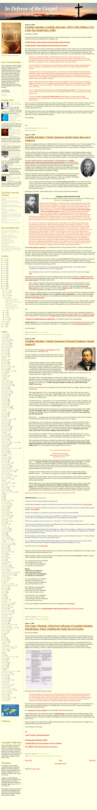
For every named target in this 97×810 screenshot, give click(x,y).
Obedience (4, 576)
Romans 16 (4, 630)
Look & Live (71, 603)
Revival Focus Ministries (7, 235)
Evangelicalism (5, 444)
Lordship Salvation (40, 14)
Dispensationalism (6, 426)
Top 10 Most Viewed (6, 680)
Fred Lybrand (4, 460)
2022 (4, 264)
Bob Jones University (6, 366)
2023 (4, 262)
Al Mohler (4, 334)
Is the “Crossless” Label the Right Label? (37, 735)
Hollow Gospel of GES (7, 486)
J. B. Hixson (4, 502)
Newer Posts (28, 760)
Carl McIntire (4, 375)
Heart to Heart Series (6, 479)
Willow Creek (4, 691)
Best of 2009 (4, 353)
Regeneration (4, 605)
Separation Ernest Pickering (8, 646)
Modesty (3, 560)
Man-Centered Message (7, 543)
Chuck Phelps (4, 395)
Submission (4, 667)
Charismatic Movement (7, 385)
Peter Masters (4, 588)
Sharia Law (4, 649)
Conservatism (4, 403)
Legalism (3, 532)
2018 (4, 272)
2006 (4, 326)
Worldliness (4, 694)
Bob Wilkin (4, 369)
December (7, 290)
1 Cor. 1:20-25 (35, 509)
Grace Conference (5, 474)
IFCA (2, 495)
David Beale (4, 414)
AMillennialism (5, 339)
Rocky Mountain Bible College (9, 627)
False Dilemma (5, 451)
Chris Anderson (5, 390)
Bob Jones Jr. (4, 363)
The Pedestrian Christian (7, 240)
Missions (3, 559)
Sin (2, 652)
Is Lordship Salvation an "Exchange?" (10, 222)
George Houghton (5, 467)
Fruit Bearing (4, 464)
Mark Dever (4, 547)
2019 (4, 270)
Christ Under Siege (6, 391)
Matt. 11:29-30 (33, 288)
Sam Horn (3, 639)
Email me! (4, 95)
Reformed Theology (6, 604)
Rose (2, 635)
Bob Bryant (4, 360)
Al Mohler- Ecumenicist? (7, 209)
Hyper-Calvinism (5, 490)
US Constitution (5, 686)
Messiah (3, 556)
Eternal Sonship (5, 441)
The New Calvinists (6, 239)
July (6, 310)
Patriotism (3, 581)
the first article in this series (82, 324)
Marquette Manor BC (6, 551)
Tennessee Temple (5, 672)
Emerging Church (5, 436)
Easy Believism (5, 433)
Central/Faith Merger (6, 384)
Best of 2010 (4, 355)
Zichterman (4, 700)
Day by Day (4, 416)
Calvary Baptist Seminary (7, 371)
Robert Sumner (5, 626)
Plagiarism (4, 592)
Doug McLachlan (5, 429)
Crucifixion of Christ (6, 409)
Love (2, 541)
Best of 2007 (4, 350)
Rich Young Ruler (5, 617)
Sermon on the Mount (6, 648)
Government (4, 473)
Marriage (3, 553)
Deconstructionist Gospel (7, 419)
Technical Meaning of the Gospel (9, 671)
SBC (2, 643)
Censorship (4, 379)
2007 (4, 324)
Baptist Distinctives (6, 346)
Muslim (3, 563)
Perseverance (4, 586)
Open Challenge (5, 578)
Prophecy (3, 598)
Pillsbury (3, 591)
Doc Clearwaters (5, 428)
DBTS (3, 417)
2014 (4, 279)
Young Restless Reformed (7, 697)
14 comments (45, 753)
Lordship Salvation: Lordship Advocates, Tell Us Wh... (11, 300)
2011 (4, 285)
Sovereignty (4, 658)
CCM (2, 378)
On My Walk (4, 245)
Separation (4, 645)
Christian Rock (5, 394)
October (7, 294)
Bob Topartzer (5, 368)
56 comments (46, 616)
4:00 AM (40, 128)
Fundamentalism (5, 465)
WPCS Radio (4, 696)
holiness (3, 484)
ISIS (2, 496)
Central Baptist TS (6, 381)
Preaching (3, 597)
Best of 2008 (4, 352)
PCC (2, 582)
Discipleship (31, 334)
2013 (4, 281)
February (7, 319)
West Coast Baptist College (8, 690)
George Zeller (38, 334)
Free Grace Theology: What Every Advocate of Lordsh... (12, 308)
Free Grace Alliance (6, 463)
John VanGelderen (6, 516)
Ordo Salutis (4, 579)
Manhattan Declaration (7, 544)
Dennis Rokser (5, 422)
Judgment (3, 519)
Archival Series (5, 344)
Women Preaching (6, 693)
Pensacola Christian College (8, 585)
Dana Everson (4, 411)
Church (3, 397)
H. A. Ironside (4, 477)
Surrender (3, 668)
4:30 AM (40, 332)
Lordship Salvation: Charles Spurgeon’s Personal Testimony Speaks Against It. (49, 161)
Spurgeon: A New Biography (46, 349)
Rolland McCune (5, 629)
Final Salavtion (5, 457)
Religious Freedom (6, 607)
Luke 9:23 (85, 286)
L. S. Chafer (4, 527)
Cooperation (4, 404)
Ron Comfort (4, 632)
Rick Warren (4, 623)
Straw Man (4, 665)
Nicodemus (4, 569)
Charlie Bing (4, 388)
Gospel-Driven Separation (7, 471)
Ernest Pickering (5, 438)
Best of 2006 (4, 349)
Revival (3, 616)
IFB (2, 493)
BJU (2, 358)
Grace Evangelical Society (40, 756)
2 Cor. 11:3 (59, 268)
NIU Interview (5, 570)
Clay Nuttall (4, 400)
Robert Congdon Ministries (8, 624)
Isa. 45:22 (38, 384)
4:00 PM (40, 753)
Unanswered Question (6, 684)
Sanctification (4, 640)
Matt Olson (4, 554)
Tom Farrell (4, 677)
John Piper (4, 514)
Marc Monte (4, 546)
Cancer (3, 374)
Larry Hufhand (5, 531)
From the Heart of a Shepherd (8, 230)
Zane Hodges (58, 756)
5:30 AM (40, 616)
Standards (3, 661)
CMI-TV (3, 233)
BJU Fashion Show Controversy (9, 200)
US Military (4, 687)
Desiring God (4, 423)
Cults (2, 410)
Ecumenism (4, 435)
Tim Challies (4, 675)
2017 (4, 273)
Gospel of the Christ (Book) (8, 470)
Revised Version (5, 614)
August (6, 297)
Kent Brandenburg (6, 521)
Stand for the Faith (6, 243)
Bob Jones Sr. (4, 365)
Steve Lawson (4, 662)
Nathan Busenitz (5, 565)
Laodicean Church (6, 530)
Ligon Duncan (5, 537)
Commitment (4, 401)
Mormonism (4, 562)
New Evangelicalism (6, 567)
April (6, 315)
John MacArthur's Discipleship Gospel (11, 215)
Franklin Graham (5, 458)
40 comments (46, 128)
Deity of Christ (5, 420)
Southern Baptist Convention (8, 656)
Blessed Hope (4, 359)
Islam (2, 497)
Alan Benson (4, 336)
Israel (2, 499)
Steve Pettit (4, 664)
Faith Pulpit (4, 449)
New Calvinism (5, 566)
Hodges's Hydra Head (6, 483)
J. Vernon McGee (5, 503)
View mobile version (60, 763)
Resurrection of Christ (7, 613)
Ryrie (2, 636)
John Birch (4, 509)
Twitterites (4, 683)
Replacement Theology (7, 610)
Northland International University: (15, 132)
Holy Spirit (4, 487)
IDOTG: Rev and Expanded (8, 492)
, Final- (59, 627)
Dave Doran (4, 413)
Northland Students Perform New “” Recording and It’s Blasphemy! (14, 154)
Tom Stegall (4, 678)
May (6, 314)
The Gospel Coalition (6, 674)
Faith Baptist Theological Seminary (10, 448)
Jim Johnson (4, 508)
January (7, 321)
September (7, 295)
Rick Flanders (4, 620)
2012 (4, 283)
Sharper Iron (4, 651)
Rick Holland (4, 621)
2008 (4, 323)
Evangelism (4, 445)
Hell (2, 480)
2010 (4, 287)
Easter (2, 432)
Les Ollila (3, 534)
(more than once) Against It (63, 608)
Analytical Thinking (6, 340)
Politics (3, 594)
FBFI (2, 455)
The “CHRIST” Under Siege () (41, 746)
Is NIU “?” (15, 118)
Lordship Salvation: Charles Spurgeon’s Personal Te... (10, 305)
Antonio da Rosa (5, 343)
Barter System (4, 347)
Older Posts (92, 760)
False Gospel (4, 452)
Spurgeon (60, 334)
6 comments (45, 332)
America (3, 337)
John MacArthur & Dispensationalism (10, 248)
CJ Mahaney (4, 398)
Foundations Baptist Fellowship (9, 236)
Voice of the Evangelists (7, 688)
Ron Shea (3, 633)
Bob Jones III (4, 362)
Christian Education (6, 393)
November (7, 292)
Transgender (4, 681)
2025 (4, 259)
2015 (4, 277)
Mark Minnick (5, 550)
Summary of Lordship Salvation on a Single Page (40, 319)
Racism (3, 601)
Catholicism (4, 376)
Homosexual (4, 489)
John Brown (4, 511)
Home (60, 760)
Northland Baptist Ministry (8, 573)
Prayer (3, 595)
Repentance (4, 608)
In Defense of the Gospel (31, 8)
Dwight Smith (4, 430)
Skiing (3, 653)
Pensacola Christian (6, 584)
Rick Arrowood (5, 619)
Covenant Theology (6, 406)
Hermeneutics (4, 481)
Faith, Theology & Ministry (8, 246)
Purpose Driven (5, 600)
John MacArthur (44, 334)
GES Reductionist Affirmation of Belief (36, 740)
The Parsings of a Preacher (8, 242)
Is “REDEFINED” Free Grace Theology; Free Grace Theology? (43, 743)
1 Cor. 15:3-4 (87, 504)
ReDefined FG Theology (7, 602)
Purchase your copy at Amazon (10, 55)
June (6, 312)
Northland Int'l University (7, 575)
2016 (4, 275)
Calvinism (3, 372)
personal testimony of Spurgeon (36, 247)
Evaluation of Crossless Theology (9, 442)
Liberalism (4, 535)
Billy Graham (4, 356)
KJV (2, 525)
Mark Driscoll (4, 549)
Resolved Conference (6, 611)
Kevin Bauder (4, 524)
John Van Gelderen (6, 515)
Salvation (3, 637)
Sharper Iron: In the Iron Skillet (65, 16)
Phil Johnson (4, 589)
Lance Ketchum (5, 528)
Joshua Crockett (5, 518)
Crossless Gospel (5, 407)
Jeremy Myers (4, 506)
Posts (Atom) (36, 769)
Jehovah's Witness (5, 505)
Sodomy (3, 655)
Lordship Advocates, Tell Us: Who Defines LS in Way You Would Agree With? (72, 315)
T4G (2, 670)
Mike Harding (4, 557)
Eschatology (4, 439)
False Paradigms (5, 454)
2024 (4, 260)
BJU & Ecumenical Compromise (9, 205)
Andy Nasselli (4, 342)
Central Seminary (5, 382)
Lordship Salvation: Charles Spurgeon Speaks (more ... (13, 302)
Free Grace (31, 756)
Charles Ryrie (4, 387)
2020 (4, 268)
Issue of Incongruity (6, 500)
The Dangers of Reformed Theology (10, 232)
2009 (4, 288)
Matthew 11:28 (67, 288)
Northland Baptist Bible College (9, 572)
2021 (4, 266)
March (6, 317)
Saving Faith (4, 642)
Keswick (3, 522)
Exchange (3, 446)
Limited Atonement (6, 538)
